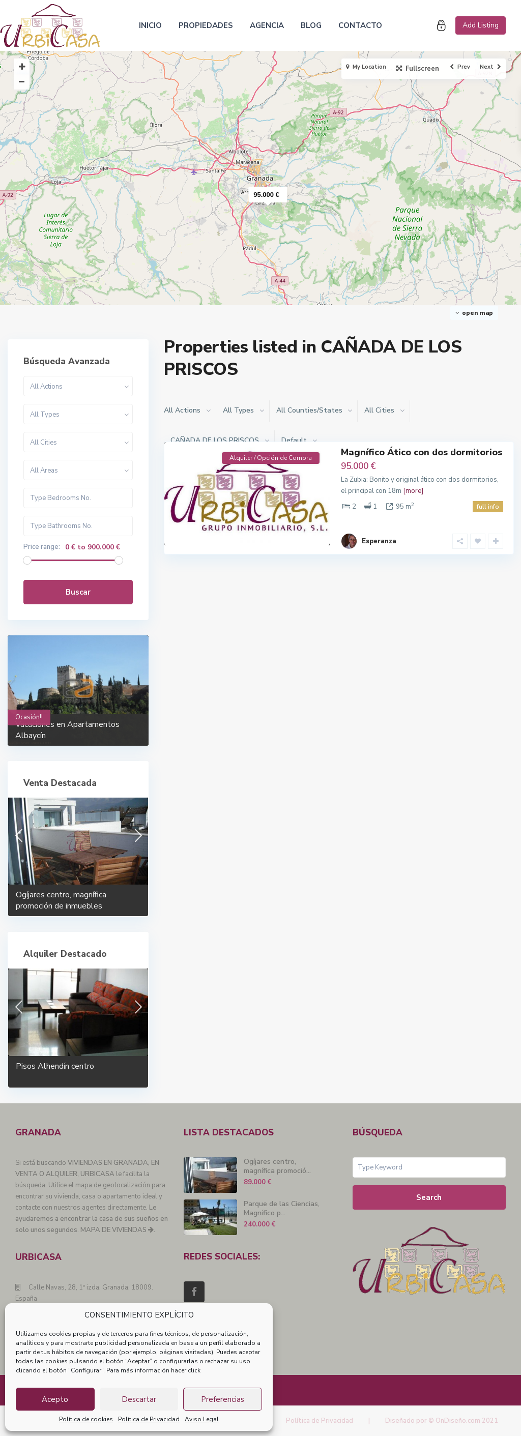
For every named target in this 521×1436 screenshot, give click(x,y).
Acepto (55, 1399)
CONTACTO (360, 25)
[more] (413, 490)
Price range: (41, 547)
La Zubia (282, 537)
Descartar (139, 1399)
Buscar (78, 592)
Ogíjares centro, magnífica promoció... (277, 1166)
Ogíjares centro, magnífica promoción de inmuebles (61, 900)
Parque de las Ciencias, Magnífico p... (282, 1208)
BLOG (311, 25)
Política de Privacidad (149, 1419)
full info (488, 507)
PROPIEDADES (206, 25)
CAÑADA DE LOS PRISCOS (224, 537)
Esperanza (379, 532)
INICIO (150, 25)
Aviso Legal (202, 1419)
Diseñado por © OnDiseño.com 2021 (441, 1420)
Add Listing (480, 25)
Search (429, 1197)
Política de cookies (86, 1419)
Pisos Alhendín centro (55, 1066)
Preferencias (222, 1399)
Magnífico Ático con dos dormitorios (421, 452)
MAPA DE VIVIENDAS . (117, 1230)
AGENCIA (267, 25)
